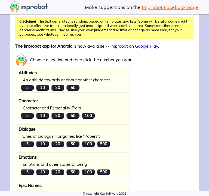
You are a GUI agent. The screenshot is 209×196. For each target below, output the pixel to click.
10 (42, 87)
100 (88, 115)
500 (103, 144)
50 (72, 87)
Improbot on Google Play (134, 46)
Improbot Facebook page (170, 7)
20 (57, 87)
